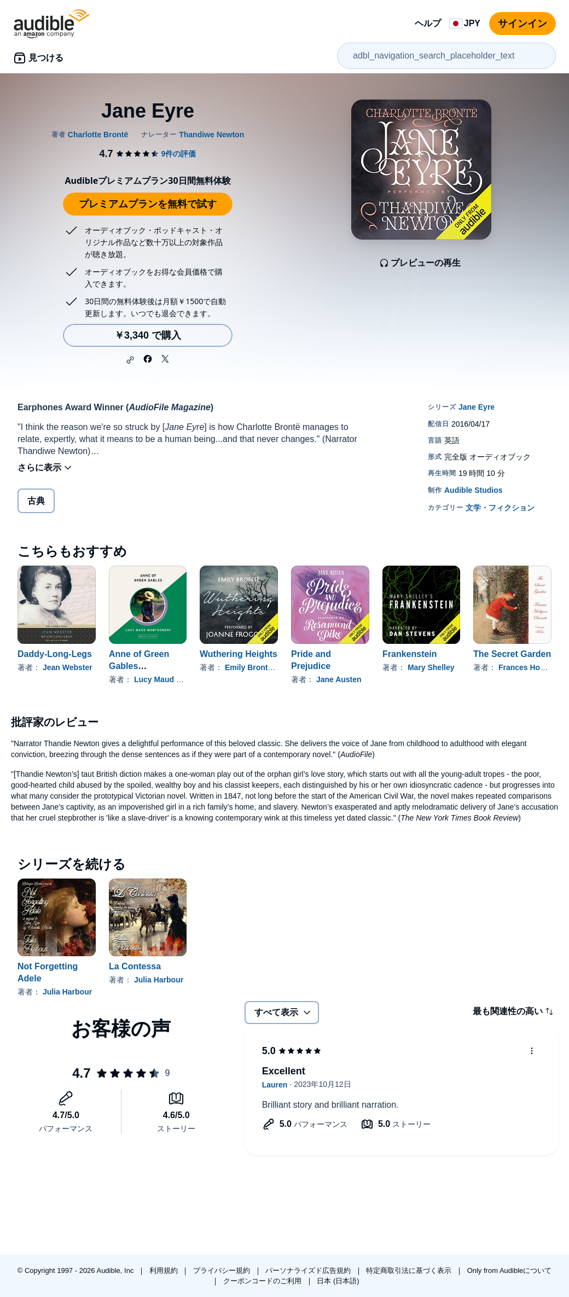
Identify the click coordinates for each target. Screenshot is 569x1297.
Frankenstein (409, 654)
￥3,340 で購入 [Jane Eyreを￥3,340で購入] (147, 335)
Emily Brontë (248, 667)
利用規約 (164, 1270)
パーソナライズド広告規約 (309, 1270)
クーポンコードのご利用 (263, 1281)
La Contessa (135, 966)
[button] (130, 360)
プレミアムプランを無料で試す (148, 204)
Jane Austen (339, 679)
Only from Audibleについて (509, 1270)
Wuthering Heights (238, 654)
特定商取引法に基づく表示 (410, 1270)
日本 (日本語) (338, 1281)
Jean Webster (67, 667)
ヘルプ (428, 23)
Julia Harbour (67, 991)
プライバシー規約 (222, 1270)
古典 (36, 500)
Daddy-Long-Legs (55, 654)
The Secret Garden (512, 654)
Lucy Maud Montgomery (178, 679)
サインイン (522, 23)
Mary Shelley (431, 667)
